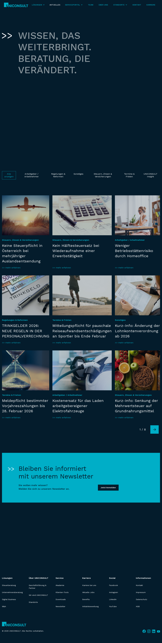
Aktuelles (54, 5)
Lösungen (7, 578)
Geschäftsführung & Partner (37, 586)
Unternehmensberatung (12, 592)
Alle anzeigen (9, 175)
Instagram (113, 592)
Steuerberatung (9, 585)
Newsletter (60, 606)
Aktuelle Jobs (88, 592)
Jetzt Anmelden (108, 487)
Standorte (33, 602)
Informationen (143, 578)
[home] (16, 5)
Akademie (60, 585)
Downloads (61, 599)
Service (60, 578)
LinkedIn (112, 599)
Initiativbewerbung (90, 606)
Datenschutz (141, 599)
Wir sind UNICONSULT (38, 595)
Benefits (86, 599)
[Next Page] (154, 429)
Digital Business (9, 599)
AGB (138, 606)
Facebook (113, 585)
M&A (4, 606)
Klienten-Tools (62, 592)
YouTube (113, 606)
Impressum (141, 592)
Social (112, 578)
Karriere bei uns (89, 585)
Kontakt (137, 5)
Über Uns (103, 5)
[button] (38, 5)
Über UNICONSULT (38, 578)
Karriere (150, 5)
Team (90, 5)
